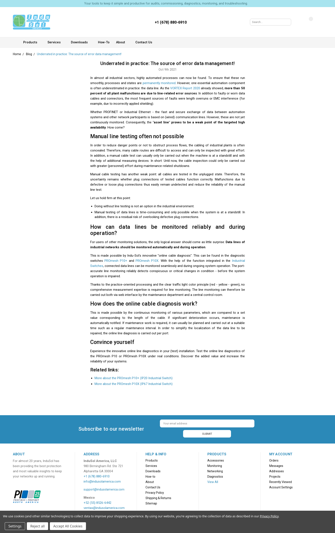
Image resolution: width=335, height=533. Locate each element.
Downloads (81, 42)
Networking (215, 470)
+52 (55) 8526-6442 (97, 502)
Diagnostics (215, 475)
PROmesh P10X (147, 261)
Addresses (276, 470)
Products (32, 42)
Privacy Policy (154, 492)
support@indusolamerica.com (104, 488)
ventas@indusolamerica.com (104, 507)
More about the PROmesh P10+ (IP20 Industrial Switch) (134, 378)
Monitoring (214, 465)
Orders (273, 459)
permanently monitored (159, 83)
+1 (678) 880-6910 (97, 475)
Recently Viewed (280, 481)
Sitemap (151, 502)
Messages (276, 465)
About (122, 42)
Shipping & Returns (158, 497)
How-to (104, 42)
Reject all (37, 526)
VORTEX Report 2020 (185, 88)
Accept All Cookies (68, 526)
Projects (274, 475)
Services (55, 42)
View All (212, 481)
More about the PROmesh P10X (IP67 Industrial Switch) (134, 384)
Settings (14, 526)
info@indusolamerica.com (102, 481)
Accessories (215, 459)
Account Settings (281, 486)
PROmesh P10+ (115, 261)
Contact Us (145, 42)
